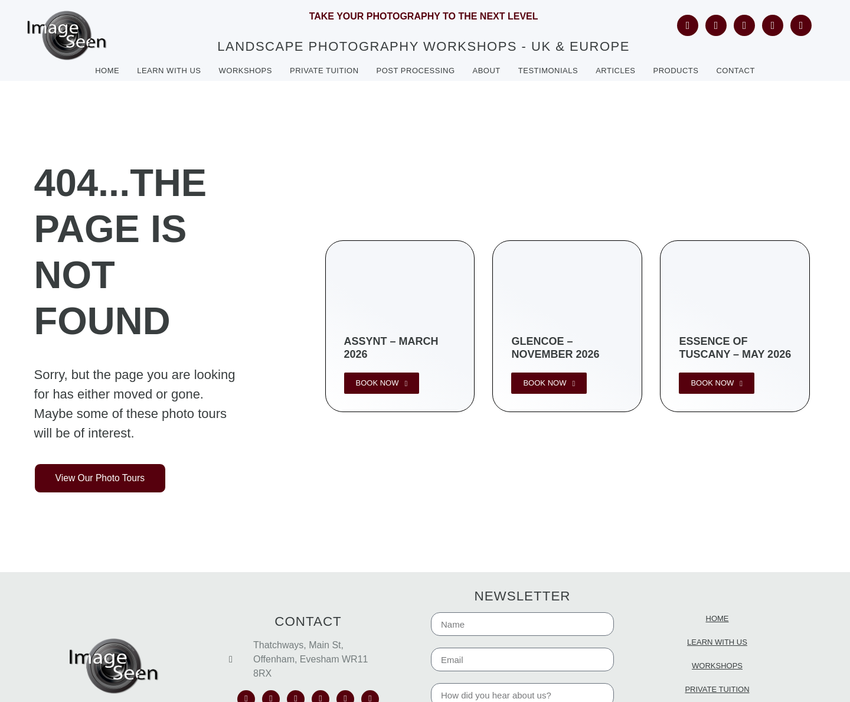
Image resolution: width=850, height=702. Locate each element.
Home (107, 70)
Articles (615, 70)
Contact (735, 70)
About (487, 70)
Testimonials (548, 70)
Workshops (245, 70)
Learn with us (169, 70)
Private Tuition (717, 689)
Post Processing (416, 70)
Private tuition (324, 70)
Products (676, 70)
